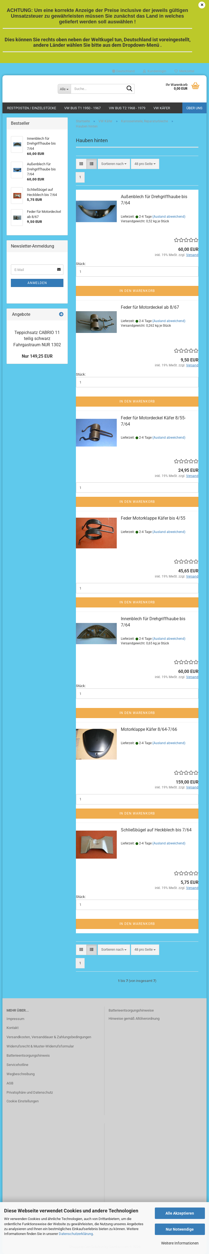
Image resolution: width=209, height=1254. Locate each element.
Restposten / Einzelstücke (31, 108)
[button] (123, 71)
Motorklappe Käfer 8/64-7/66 (149, 729)
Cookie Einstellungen (23, 1101)
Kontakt (13, 1028)
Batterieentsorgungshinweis (28, 1055)
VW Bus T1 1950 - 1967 (82, 108)
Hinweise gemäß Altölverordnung (134, 1018)
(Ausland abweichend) (168, 217)
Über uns (194, 108)
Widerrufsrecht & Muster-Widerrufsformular (40, 1046)
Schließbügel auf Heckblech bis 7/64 (156, 829)
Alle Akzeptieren (179, 1213)
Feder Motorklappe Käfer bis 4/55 (153, 518)
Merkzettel (184, 71)
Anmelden (37, 283)
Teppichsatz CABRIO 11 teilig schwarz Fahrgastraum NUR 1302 (37, 339)
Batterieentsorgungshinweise (131, 1010)
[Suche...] (64, 89)
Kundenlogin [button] (154, 71)
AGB (10, 1083)
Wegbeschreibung (21, 1074)
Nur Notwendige (180, 1229)
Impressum (15, 1019)
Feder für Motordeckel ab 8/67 (150, 307)
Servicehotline (17, 1065)
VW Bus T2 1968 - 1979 (127, 108)
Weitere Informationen (180, 1243)
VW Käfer (161, 108)
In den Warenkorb (137, 291)
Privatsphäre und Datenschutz (30, 1092)
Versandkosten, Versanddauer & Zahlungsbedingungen (49, 1037)
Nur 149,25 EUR (37, 356)
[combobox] (114, 164)
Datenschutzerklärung (76, 1234)
